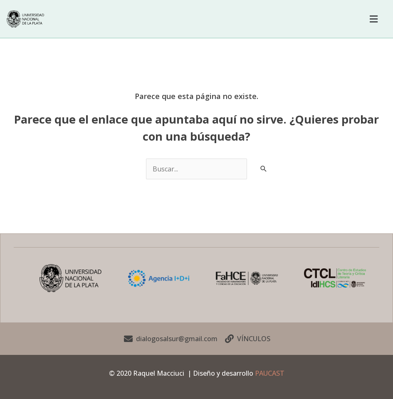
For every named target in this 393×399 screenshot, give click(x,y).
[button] (373, 19)
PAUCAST (269, 372)
